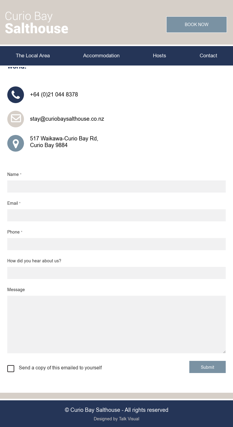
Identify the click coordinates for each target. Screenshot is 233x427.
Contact (208, 56)
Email (14, 203)
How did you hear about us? (34, 260)
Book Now (196, 24)
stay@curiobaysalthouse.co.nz (67, 119)
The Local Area (33, 56)
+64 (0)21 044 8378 (54, 95)
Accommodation (101, 56)
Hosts (159, 56)
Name (14, 174)
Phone (14, 232)
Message (16, 289)
